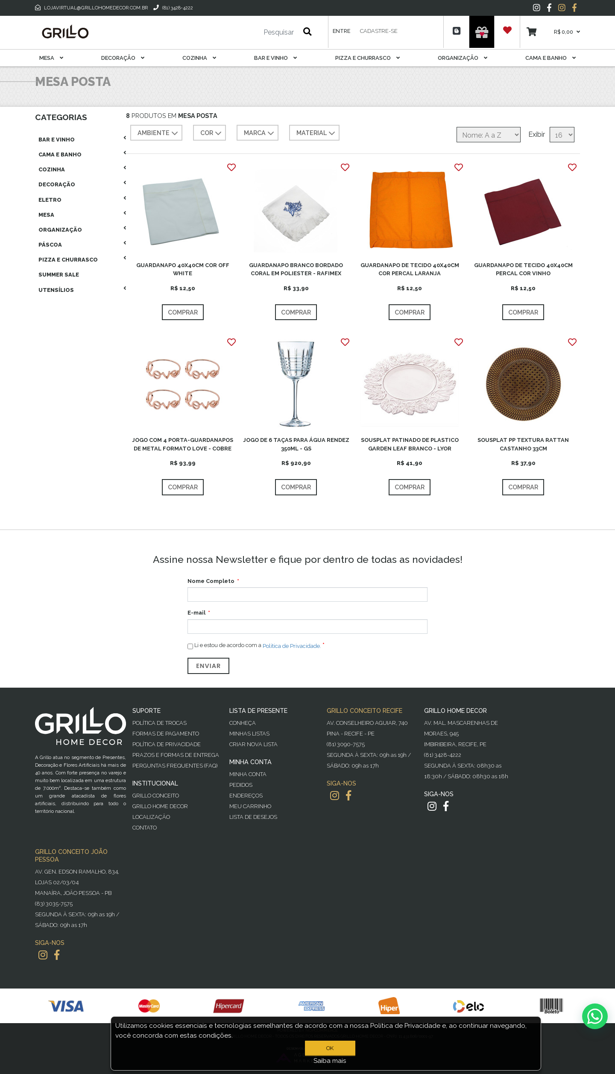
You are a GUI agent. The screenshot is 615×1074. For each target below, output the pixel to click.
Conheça (242, 723)
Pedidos (240, 785)
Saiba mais (329, 1061)
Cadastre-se (379, 31)
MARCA (260, 133)
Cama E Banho (550, 58)
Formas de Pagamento (165, 733)
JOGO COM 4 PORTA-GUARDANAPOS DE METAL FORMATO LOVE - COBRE (182, 444)
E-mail (196, 612)
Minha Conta (247, 774)
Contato (144, 827)
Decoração (122, 58)
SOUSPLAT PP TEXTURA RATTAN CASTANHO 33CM (523, 444)
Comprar (183, 312)
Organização (462, 58)
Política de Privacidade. (292, 645)
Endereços (246, 795)
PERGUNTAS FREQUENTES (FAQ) (174, 765)
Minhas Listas (249, 733)
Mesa (51, 58)
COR (211, 133)
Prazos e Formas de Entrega (175, 755)
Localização (151, 817)
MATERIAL (316, 133)
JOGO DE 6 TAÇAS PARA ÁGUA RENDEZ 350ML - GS (296, 444)
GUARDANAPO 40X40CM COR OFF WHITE (182, 269)
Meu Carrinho (250, 806)
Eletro (50, 200)
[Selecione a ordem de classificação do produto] (489, 134)
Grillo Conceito (155, 795)
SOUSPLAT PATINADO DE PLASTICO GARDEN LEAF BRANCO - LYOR (410, 444)
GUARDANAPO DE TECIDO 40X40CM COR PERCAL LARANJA (409, 269)
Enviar (208, 666)
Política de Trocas (159, 723)
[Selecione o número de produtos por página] (562, 134)
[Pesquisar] (253, 32)
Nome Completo (210, 581)
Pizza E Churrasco (367, 58)
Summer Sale (58, 274)
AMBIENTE (159, 133)
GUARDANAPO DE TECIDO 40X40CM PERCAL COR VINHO (523, 269)
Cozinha (199, 58)
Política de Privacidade (166, 744)
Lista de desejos (253, 817)
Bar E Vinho (275, 58)
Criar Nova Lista (253, 744)
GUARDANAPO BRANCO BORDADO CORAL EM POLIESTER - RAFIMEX (296, 269)
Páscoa (50, 244)
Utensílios (56, 290)
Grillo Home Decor (160, 806)
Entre (341, 31)
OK (330, 1048)
